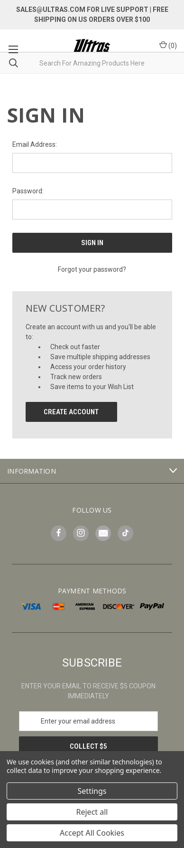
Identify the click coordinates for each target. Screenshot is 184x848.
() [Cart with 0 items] (168, 45)
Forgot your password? (92, 269)
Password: (28, 191)
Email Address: (34, 144)
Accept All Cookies (92, 833)
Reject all (92, 812)
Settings (92, 791)
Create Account (71, 412)
